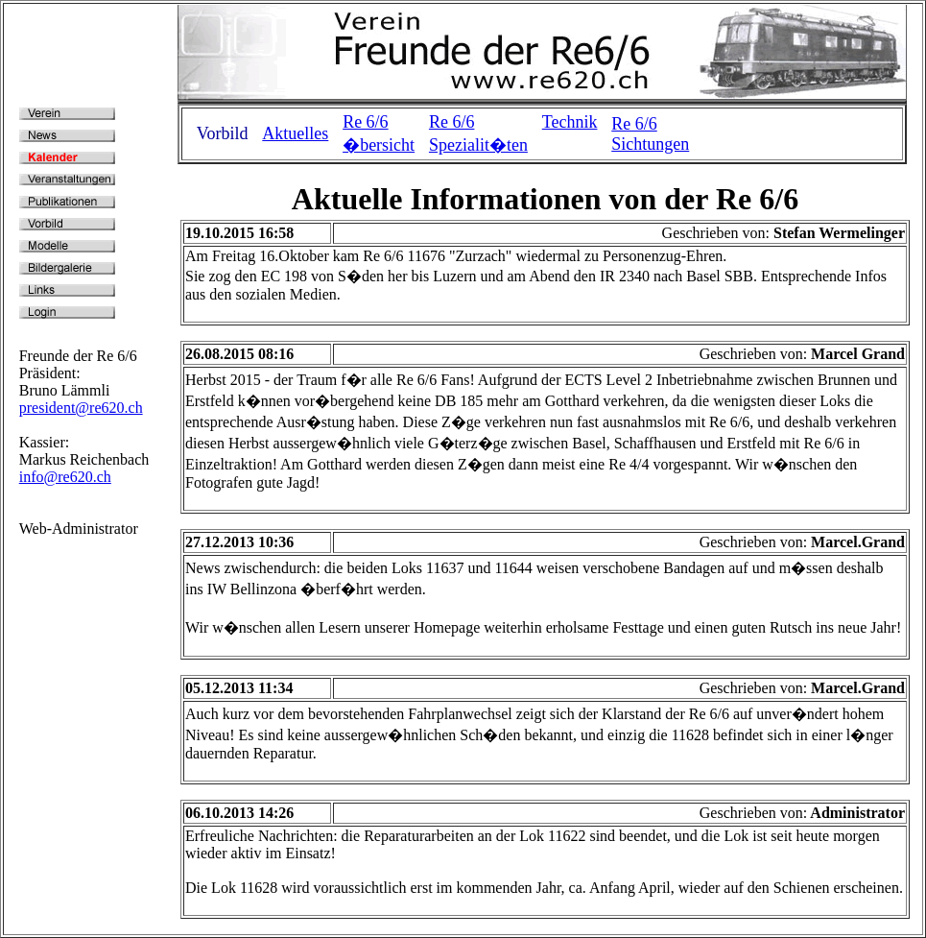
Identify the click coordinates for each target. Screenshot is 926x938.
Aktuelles (295, 133)
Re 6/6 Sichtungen (650, 134)
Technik (570, 122)
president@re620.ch (81, 407)
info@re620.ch (65, 477)
